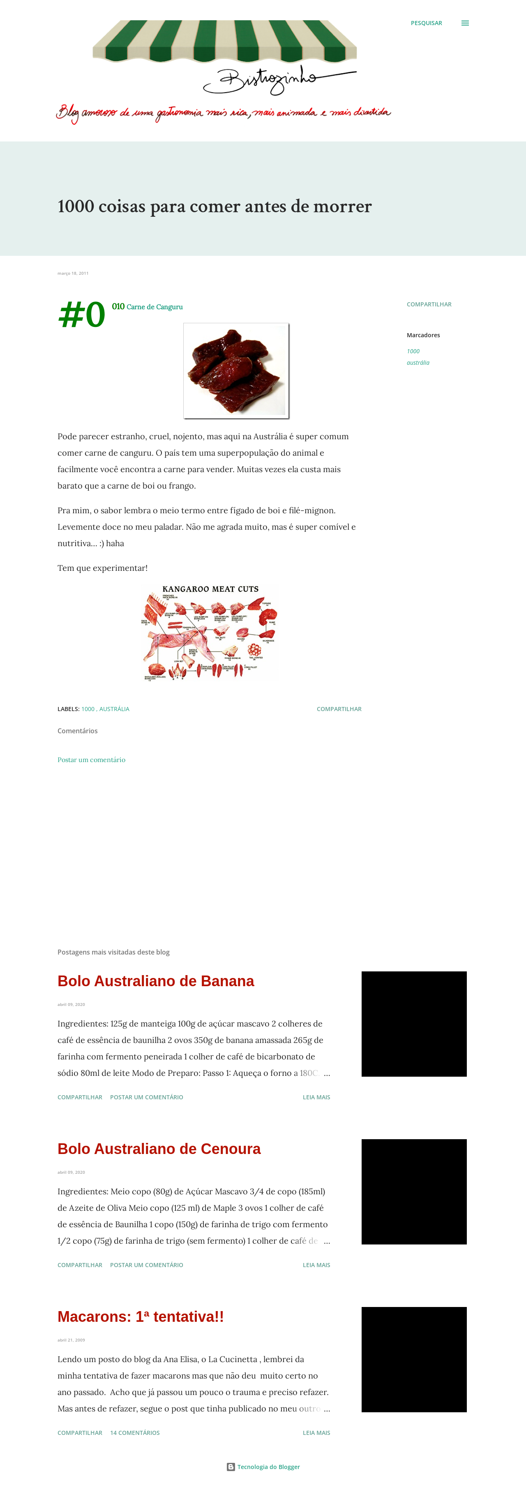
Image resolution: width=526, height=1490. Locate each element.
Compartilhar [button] (429, 304)
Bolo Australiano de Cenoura (159, 1148)
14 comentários (135, 1433)
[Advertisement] (196, 845)
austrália (418, 362)
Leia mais (316, 1097)
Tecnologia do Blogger (263, 1467)
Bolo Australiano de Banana (156, 981)
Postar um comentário (91, 759)
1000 (413, 351)
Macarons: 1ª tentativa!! (141, 1316)
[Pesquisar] (426, 23)
